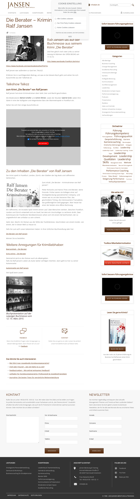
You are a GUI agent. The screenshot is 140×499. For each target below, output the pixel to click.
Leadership (106, 88)
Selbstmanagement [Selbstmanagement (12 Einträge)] (125, 176)
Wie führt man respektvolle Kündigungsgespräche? (29, 363)
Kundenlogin (128, 13)
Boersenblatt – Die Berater (16, 249)
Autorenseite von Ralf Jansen (17, 268)
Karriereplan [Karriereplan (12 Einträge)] (127, 142)
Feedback (24, 346)
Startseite (12, 13)
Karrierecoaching (44, 473)
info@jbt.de (95, 5)
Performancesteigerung (110, 94)
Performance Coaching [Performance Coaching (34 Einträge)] (117, 170)
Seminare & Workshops (14, 471)
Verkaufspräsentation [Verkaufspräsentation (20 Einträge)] (117, 181)
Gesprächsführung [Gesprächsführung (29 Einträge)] (113, 139)
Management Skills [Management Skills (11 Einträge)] (116, 163)
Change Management (109, 67)
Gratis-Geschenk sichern (117, 263)
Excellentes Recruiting (109, 70)
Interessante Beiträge (109, 73)
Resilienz (105, 103)
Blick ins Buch (117, 349)
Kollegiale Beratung (108, 79)
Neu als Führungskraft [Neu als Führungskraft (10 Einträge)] (125, 165)
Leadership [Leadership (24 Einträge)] (125, 147)
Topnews (12, 33)
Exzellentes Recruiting (45, 488)
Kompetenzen (37, 13)
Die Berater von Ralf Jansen (16, 234)
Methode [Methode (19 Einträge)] (127, 162)
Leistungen (24, 13)
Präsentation (106, 100)
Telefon (47, 439)
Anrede (91, 415)
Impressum (11, 495)
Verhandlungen (107, 115)
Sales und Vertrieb (108, 106)
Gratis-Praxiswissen (93, 13)
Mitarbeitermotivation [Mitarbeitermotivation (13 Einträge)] (109, 165)
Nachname (93, 431)
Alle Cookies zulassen (64, 19)
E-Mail (47, 431)
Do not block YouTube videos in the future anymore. (43, 139)
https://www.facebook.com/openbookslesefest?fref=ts (27, 66)
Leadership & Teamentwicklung (49, 468)
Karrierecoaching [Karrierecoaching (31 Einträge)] (112, 142)
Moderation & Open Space (111, 91)
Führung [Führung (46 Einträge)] (117, 130)
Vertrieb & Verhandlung (46, 471)
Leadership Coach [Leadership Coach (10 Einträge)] (108, 150)
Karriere (104, 76)
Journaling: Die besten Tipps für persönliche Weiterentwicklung (34, 377)
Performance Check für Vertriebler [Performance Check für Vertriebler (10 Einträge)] (117, 168)
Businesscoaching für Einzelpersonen (19, 473)
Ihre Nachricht (11, 415)
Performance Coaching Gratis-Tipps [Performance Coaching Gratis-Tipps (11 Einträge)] (113, 173)
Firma (47, 423)
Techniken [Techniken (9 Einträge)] (129, 179)
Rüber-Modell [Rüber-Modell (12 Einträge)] (113, 176)
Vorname (92, 423)
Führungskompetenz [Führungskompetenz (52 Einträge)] (117, 133)
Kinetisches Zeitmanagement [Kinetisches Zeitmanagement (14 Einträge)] (114, 145)
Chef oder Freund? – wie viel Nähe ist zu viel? (26, 367)
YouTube (122, 473)
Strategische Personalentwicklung (113, 112)
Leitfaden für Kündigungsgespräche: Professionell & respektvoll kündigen (38, 374)
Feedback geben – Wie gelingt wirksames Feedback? (29, 370)
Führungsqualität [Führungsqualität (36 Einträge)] (123, 136)
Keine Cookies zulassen (65, 27)
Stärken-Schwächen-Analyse (111, 109)
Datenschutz (23, 495)
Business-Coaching (108, 63)
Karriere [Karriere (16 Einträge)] (127, 139)
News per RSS (124, 477)
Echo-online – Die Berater (16, 254)
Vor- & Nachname (51, 415)
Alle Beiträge (106, 60)
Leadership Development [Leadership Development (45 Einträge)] (114, 154)
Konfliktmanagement (109, 85)
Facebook (122, 468)
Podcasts (105, 97)
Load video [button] (44, 143)
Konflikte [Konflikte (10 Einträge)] (116, 148)
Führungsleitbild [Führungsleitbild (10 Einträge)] (107, 136)
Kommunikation (107, 82)
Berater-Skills (42, 476)
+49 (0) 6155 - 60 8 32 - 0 (90, 479)
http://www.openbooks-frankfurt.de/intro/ (63, 61)
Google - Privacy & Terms (62, 136)
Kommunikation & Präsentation (49, 482)
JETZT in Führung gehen (117, 47)
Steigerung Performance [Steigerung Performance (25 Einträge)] (113, 179)
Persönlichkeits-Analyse (117, 230)
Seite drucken (36, 495)
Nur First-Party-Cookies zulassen (68, 23)
